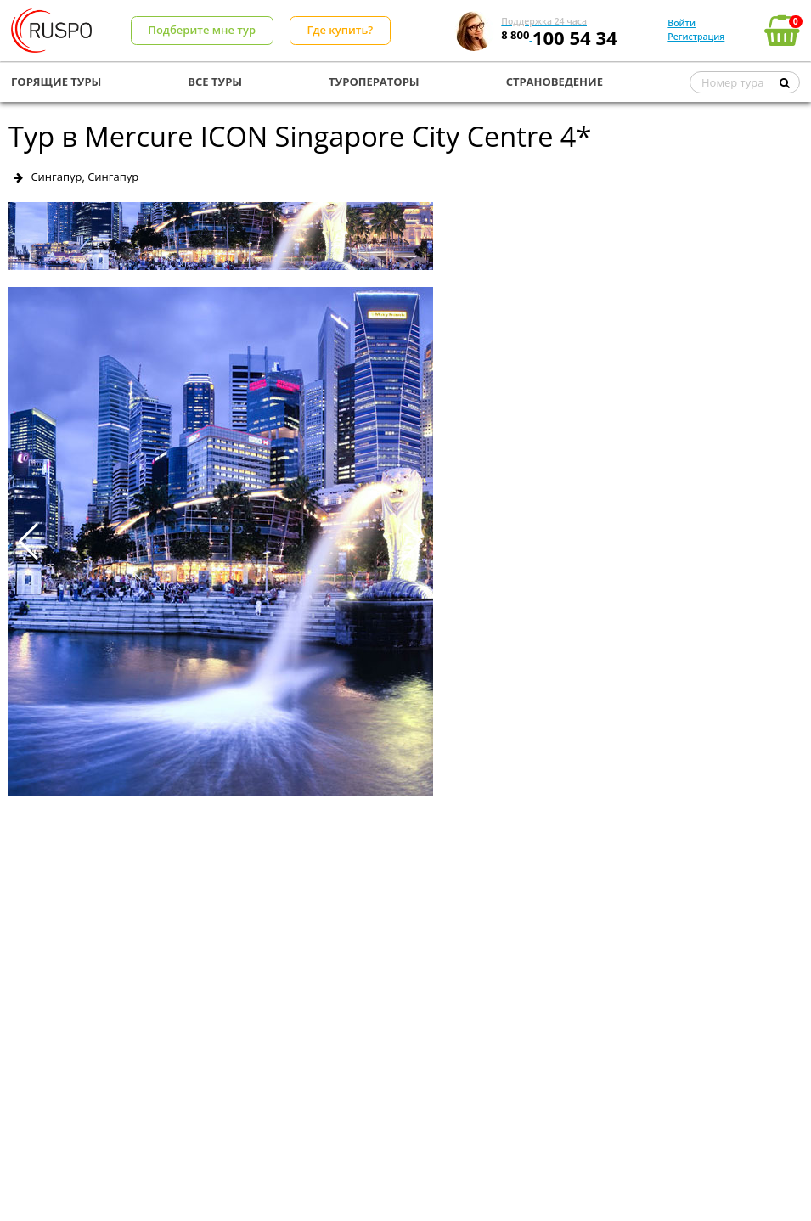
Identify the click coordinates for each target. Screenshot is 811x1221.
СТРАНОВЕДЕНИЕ (554, 81)
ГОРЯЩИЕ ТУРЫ (56, 81)
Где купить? (340, 29)
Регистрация (695, 36)
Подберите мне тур (202, 29)
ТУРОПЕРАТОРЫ (374, 81)
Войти (681, 23)
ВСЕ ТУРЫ (215, 81)
